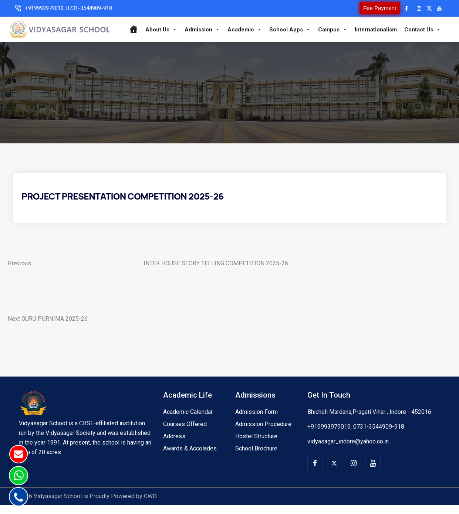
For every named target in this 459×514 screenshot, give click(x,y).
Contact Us (282, 38)
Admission (222, 24)
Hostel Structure (256, 445)
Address (174, 445)
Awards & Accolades (190, 457)
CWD (150, 505)
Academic (264, 24)
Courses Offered (185, 433)
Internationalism (395, 24)
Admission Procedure (263, 433)
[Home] (153, 24)
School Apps (309, 24)
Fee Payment (369, 8)
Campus (352, 24)
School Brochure (256, 457)
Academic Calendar (188, 421)
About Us (181, 24)
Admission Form (256, 421)
